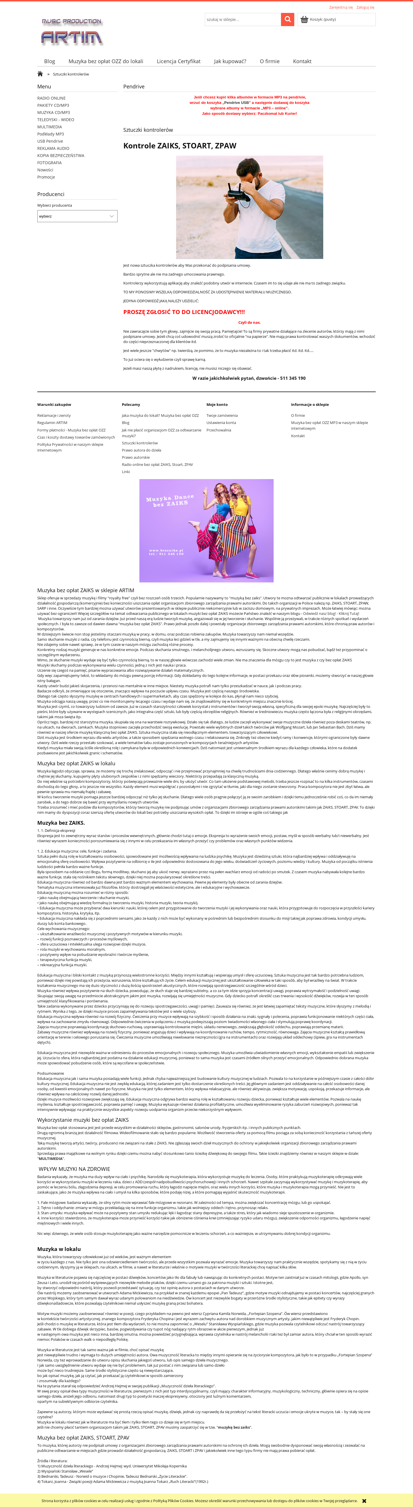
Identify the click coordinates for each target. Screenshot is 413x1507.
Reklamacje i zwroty (54, 415)
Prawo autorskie (136, 457)
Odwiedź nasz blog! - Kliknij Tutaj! (331, 613)
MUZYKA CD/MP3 (53, 112)
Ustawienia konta (221, 422)
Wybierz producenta (54, 205)
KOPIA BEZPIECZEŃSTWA (60, 155)
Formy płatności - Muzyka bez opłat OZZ (71, 430)
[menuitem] (49, 61)
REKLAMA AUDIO (53, 148)
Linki (126, 471)
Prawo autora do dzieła (141, 450)
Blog (125, 422)
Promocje (46, 177)
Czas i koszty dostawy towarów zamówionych (76, 437)
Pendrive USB (236, 102)
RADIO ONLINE (51, 98)
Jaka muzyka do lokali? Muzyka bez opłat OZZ (160, 415)
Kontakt (298, 435)
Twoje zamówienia (222, 415)
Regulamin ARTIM (52, 422)
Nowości (45, 170)
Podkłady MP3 (50, 134)
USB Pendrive (50, 141)
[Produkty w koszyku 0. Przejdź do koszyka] (318, 19)
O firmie (298, 415)
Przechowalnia (218, 430)
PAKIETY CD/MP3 (53, 105)
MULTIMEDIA (49, 126)
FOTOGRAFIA (49, 162)
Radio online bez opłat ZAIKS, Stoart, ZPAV (157, 464)
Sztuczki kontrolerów (140, 442)
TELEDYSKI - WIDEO (55, 119)
